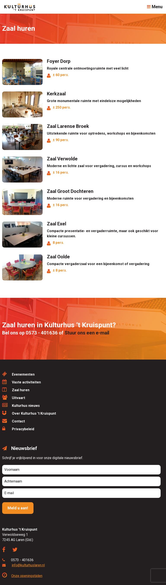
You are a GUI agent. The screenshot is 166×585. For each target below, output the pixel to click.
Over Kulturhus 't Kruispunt (29, 413)
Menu (155, 6)
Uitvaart (13, 397)
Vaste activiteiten (21, 381)
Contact (13, 420)
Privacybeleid (18, 428)
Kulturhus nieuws (21, 405)
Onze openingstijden (22, 576)
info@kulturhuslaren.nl (28, 565)
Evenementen (18, 374)
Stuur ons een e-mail (87, 333)
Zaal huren (15, 389)
